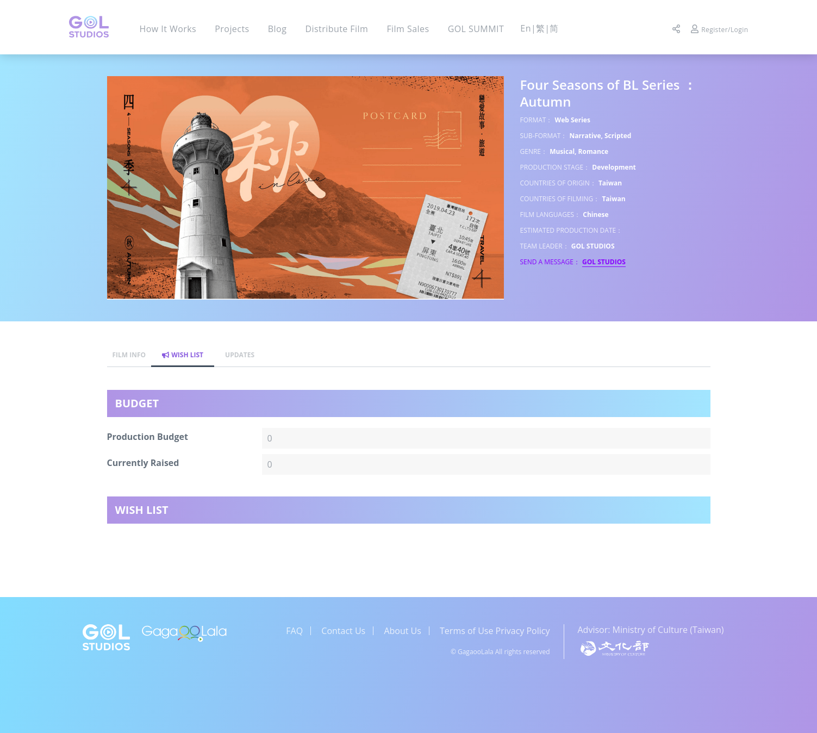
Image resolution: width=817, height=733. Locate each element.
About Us (402, 631)
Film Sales (407, 29)
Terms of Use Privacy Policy (495, 631)
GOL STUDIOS (604, 261)
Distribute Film (336, 29)
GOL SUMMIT (476, 29)
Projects (232, 29)
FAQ (294, 631)
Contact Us (343, 631)
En (525, 28)
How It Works (168, 29)
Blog (277, 29)
